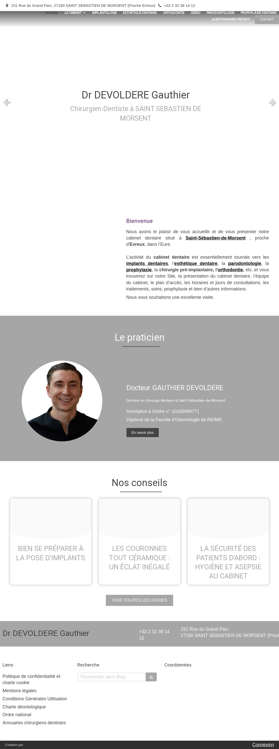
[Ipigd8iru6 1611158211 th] (228, 518)
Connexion (263, 744)
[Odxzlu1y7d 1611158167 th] (50, 518)
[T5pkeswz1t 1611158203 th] (139, 518)
